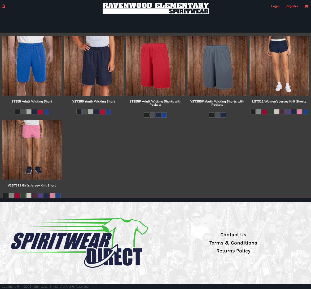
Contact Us (233, 235)
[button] (3, 6)
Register (292, 6)
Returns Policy (233, 251)
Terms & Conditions (233, 243)
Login (275, 6)
